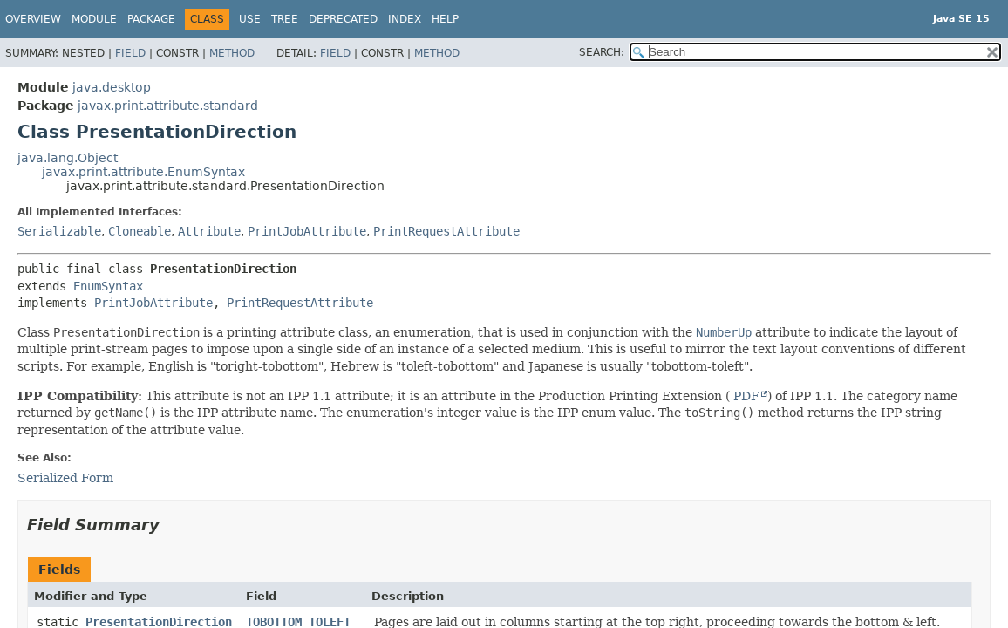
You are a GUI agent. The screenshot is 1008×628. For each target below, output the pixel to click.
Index (404, 19)
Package (151, 19)
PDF (744, 396)
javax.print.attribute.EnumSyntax (143, 172)
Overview (33, 19)
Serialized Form (65, 478)
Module (94, 19)
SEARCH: (601, 52)
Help (445, 19)
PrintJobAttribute (307, 231)
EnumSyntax (108, 286)
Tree (284, 19)
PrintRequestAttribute (446, 231)
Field (130, 53)
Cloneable (139, 231)
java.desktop (111, 87)
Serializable (59, 231)
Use (250, 19)
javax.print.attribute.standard (168, 106)
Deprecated (343, 19)
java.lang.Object (67, 158)
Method (232, 53)
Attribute (209, 231)
